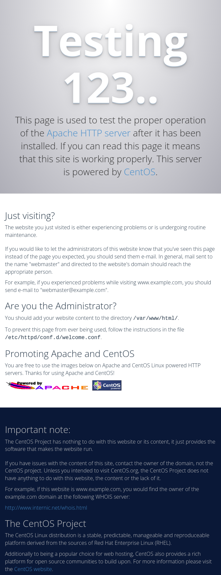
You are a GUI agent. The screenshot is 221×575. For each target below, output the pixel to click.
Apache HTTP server (88, 132)
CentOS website (33, 567)
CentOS (139, 171)
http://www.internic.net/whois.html (46, 506)
